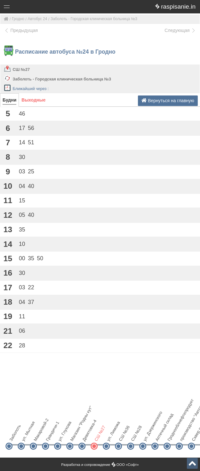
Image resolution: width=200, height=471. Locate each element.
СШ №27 (21, 69)
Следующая (180, 30)
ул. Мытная (26, 435)
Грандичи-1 (51, 435)
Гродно (18, 19)
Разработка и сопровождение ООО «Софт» (100, 465)
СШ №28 (136, 435)
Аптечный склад (160, 435)
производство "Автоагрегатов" (184, 435)
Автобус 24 (37, 19)
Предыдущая (21, 30)
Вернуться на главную (167, 100)
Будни (9, 100)
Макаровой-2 (38, 435)
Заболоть (14, 435)
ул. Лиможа (111, 435)
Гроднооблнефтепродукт (172, 435)
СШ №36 (124, 435)
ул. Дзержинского (148, 435)
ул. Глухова (63, 435)
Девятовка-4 (87, 435)
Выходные (33, 100)
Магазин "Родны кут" (75, 435)
